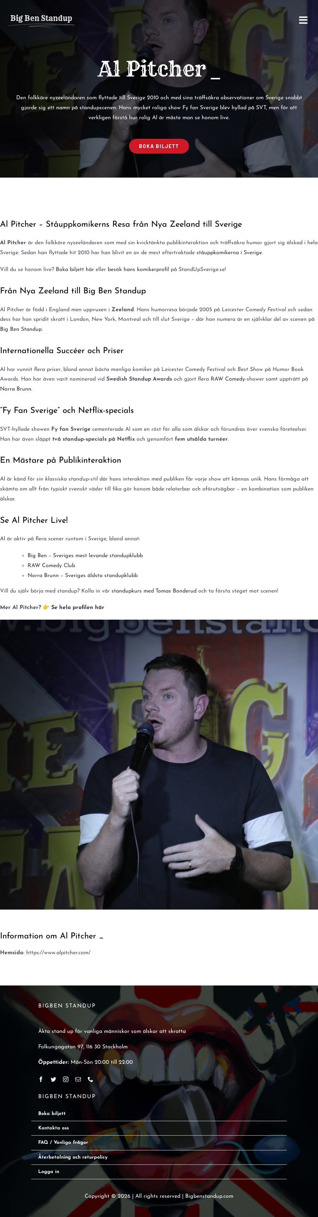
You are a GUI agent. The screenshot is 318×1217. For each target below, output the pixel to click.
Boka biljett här (75, 269)
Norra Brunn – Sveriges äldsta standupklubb (83, 575)
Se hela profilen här (77, 607)
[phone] (90, 1079)
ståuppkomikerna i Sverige (229, 253)
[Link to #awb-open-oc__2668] (303, 20)
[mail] (78, 1079)
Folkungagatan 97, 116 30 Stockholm (83, 1047)
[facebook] (41, 1079)
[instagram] (65, 1079)
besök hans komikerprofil (138, 269)
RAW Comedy (228, 379)
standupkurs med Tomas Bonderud (154, 591)
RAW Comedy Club (51, 565)
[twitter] (53, 1079)
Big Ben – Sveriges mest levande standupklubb (85, 556)
